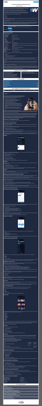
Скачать (10, 28)
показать (8, 93)
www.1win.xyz (13, 34)
